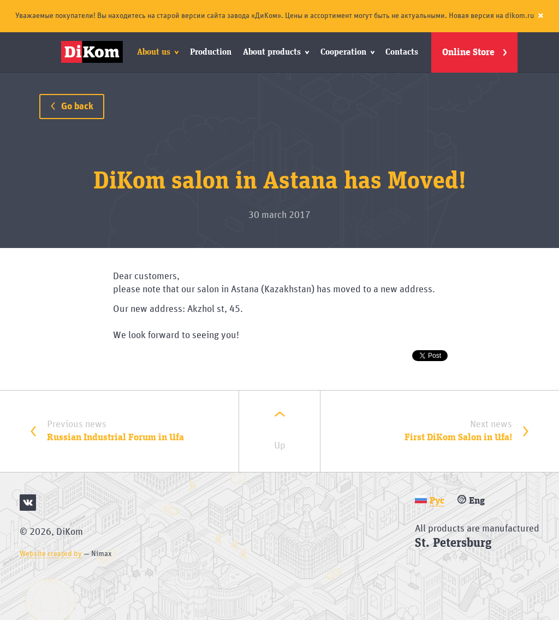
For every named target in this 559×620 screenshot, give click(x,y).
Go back (71, 106)
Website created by (51, 554)
